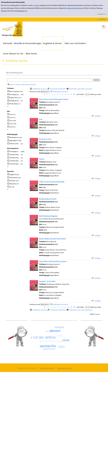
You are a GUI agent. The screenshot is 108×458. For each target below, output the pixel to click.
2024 (11, 114)
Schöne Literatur (15, 144)
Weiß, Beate (14, 104)
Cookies (36, 5)
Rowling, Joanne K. (15, 95)
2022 (11, 118)
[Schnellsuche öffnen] (103, 27)
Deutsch (12, 181)
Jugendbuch (14, 141)
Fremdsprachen (15, 152)
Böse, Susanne (15, 91)
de (10, 187)
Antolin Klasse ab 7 (15, 158)
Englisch (13, 175)
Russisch (13, 184)
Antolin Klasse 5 (15, 155)
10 (68, 94)
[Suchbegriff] (49, 80)
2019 (11, 127)
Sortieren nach (34, 92)
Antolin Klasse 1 (15, 161)
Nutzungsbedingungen (64, 368)
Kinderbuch (14, 137)
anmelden (102, 19)
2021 (11, 121)
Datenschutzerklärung (75, 8)
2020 (11, 124)
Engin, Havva (14, 98)
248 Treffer (80, 94)
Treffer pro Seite (95, 94)
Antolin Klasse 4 (15, 164)
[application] (53, 43)
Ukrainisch (14, 178)
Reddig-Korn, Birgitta (15, 101)
